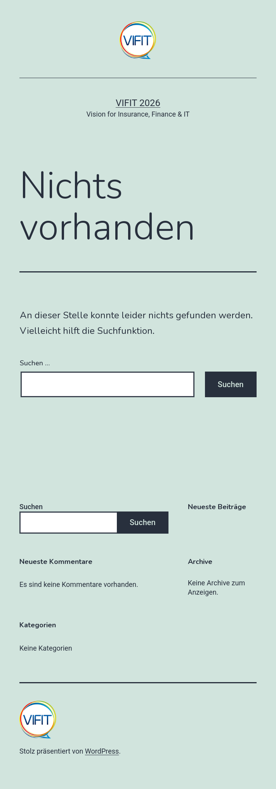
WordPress (102, 751)
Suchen (31, 507)
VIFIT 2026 (138, 103)
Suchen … (35, 363)
